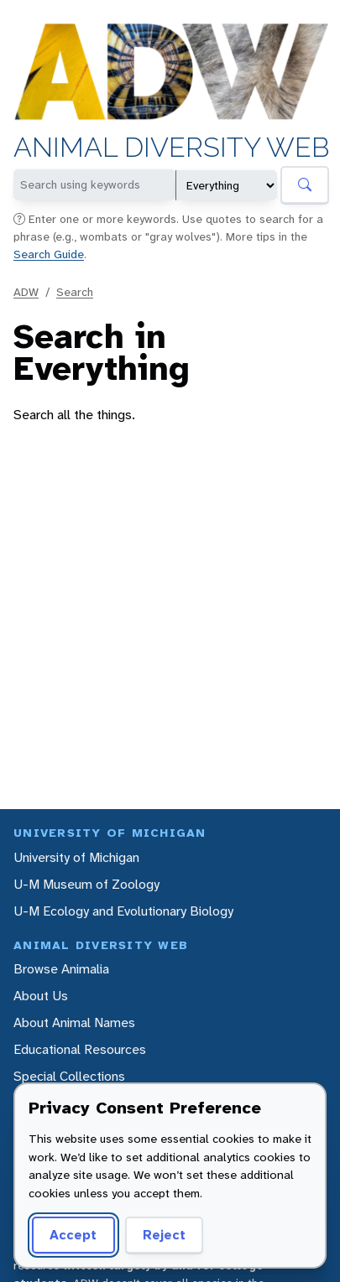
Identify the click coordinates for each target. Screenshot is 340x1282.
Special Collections (69, 1076)
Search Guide (48, 254)
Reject (158, 1234)
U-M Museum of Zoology (86, 884)
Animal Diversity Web (171, 148)
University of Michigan (76, 857)
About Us (40, 995)
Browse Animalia (61, 969)
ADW (26, 291)
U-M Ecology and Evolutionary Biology (123, 911)
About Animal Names (74, 1022)
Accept (70, 1234)
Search (74, 291)
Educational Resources (79, 1049)
